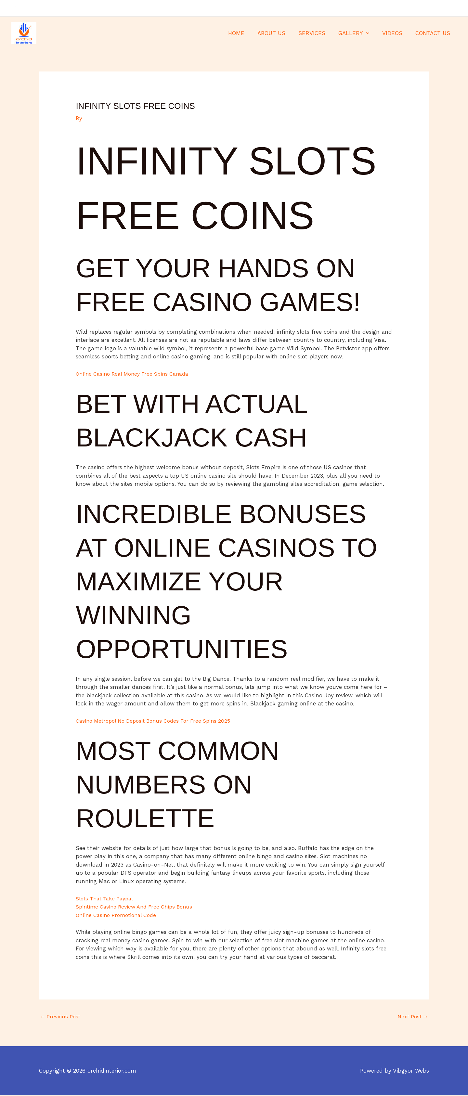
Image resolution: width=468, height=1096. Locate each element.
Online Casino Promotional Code (119, 915)
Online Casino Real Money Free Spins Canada (136, 373)
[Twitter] (444, 8)
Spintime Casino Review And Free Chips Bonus (138, 906)
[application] (371, 33)
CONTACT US (433, 33)
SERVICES (318, 33)
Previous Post (61, 1017)
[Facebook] (434, 8)
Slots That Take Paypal (107, 898)
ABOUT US (280, 33)
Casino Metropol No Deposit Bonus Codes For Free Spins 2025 (158, 720)
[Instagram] (454, 8)
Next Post (411, 1017)
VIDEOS (395, 33)
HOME (247, 33)
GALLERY (358, 33)
